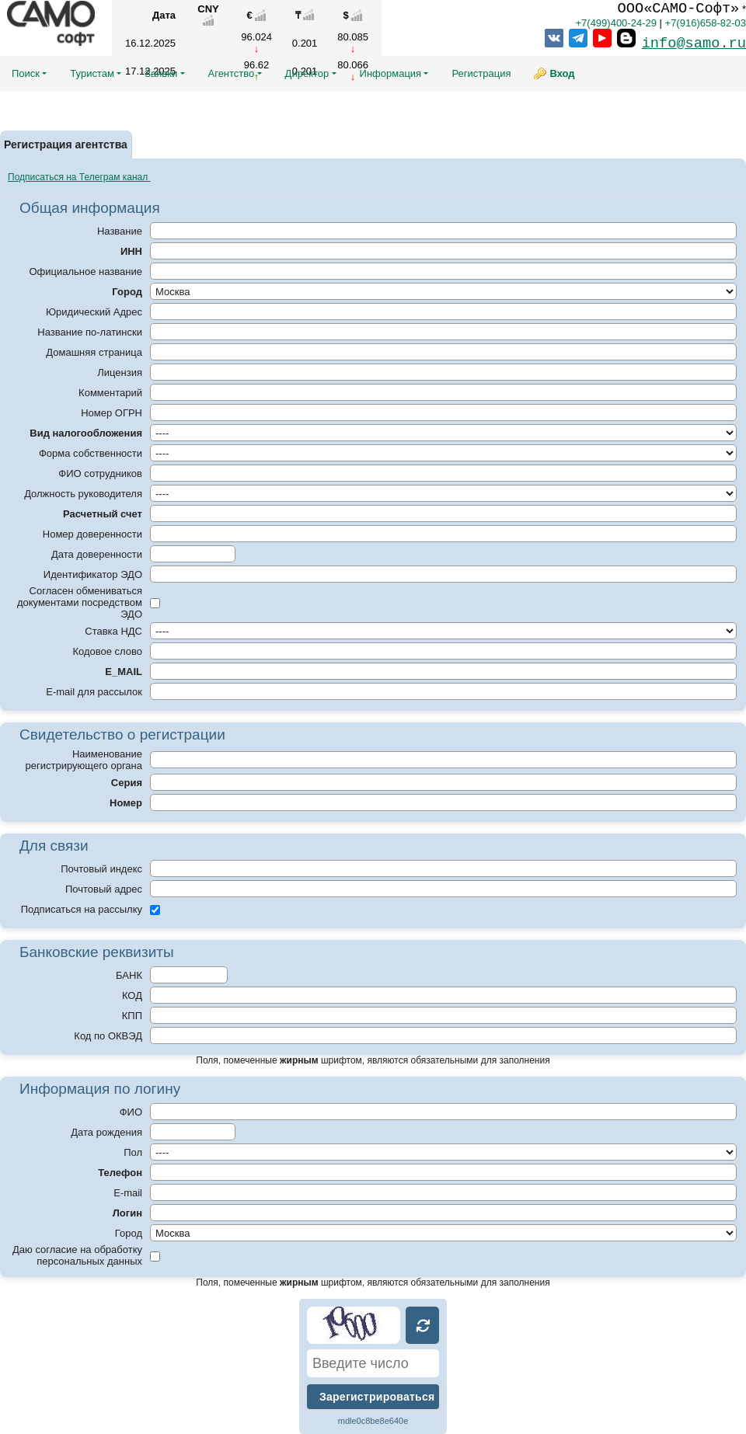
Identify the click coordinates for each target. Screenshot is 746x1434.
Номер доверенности (92, 534)
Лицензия (119, 372)
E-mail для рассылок (94, 692)
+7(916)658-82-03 (705, 23)
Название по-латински (89, 332)
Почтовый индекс (101, 869)
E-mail (127, 1193)
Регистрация (481, 73)
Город (127, 292)
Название (119, 231)
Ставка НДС (113, 631)
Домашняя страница (94, 352)
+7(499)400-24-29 (615, 23)
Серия (126, 782)
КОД (132, 995)
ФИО (131, 1112)
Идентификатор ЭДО (93, 574)
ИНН (131, 251)
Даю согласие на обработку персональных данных (77, 1255)
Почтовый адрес (103, 889)
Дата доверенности (96, 554)
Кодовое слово (107, 651)
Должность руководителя (83, 493)
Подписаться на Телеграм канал (79, 177)
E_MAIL (123, 671)
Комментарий (110, 393)
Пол (133, 1152)
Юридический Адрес (94, 312)
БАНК (129, 975)
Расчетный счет (102, 514)
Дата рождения (106, 1132)
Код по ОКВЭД (108, 1036)
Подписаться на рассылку (81, 909)
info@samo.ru (694, 43)
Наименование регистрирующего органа (84, 759)
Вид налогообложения (86, 433)
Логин (127, 1213)
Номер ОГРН (111, 413)
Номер (126, 803)
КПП (132, 1016)
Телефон (120, 1172)
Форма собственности (90, 453)
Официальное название (85, 271)
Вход (561, 73)
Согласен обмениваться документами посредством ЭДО (79, 602)
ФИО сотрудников (100, 473)
